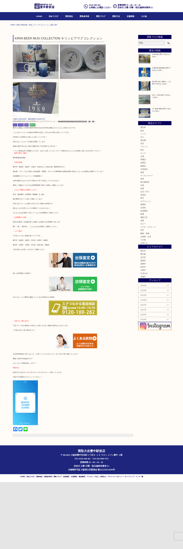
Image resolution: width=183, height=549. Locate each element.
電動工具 (144, 284)
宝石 (142, 210)
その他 (144, 16)
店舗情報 (130, 16)
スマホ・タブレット (148, 294)
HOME (39, 16)
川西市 (143, 337)
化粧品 (143, 262)
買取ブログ (100, 16)
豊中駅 (143, 321)
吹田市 (143, 334)
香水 (142, 265)
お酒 (142, 223)
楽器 (142, 287)
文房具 (143, 275)
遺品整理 (82, 543)
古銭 (142, 252)
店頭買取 (66, 543)
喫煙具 (143, 271)
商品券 (143, 194)
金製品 (143, 230)
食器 (26, 192)
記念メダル (144, 258)
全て (15, 192)
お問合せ (103, 543)
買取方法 (116, 16)
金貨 (142, 255)
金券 (142, 246)
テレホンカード (146, 242)
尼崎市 (143, 331)
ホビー (143, 291)
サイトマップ (129, 543)
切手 (142, 297)
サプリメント (145, 268)
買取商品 (69, 16)
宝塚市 (143, 344)
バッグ (143, 201)
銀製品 (143, 233)
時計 (142, 217)
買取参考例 (84, 16)
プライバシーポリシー (115, 543)
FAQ (96, 543)
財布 (142, 198)
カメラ (143, 220)
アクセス (90, 543)
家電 (142, 281)
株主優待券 (144, 249)
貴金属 (143, 207)
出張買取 (74, 543)
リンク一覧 (139, 543)
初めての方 (53, 16)
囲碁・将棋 (144, 300)
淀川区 (143, 324)
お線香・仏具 (145, 303)
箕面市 (143, 327)
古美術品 (144, 236)
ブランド (144, 214)
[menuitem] (39, 16)
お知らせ (144, 310)
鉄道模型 (144, 278)
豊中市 (32, 192)
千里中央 (144, 340)
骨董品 (143, 226)
